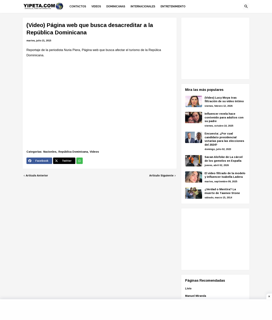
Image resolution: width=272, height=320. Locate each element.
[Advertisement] (217, 47)
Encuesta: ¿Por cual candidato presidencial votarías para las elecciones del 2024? (224, 139)
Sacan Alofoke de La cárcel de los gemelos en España (224, 158)
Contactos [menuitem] (78, 6)
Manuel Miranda (195, 295)
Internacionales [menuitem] (143, 6)
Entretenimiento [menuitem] (173, 6)
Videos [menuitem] (96, 6)
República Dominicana (73, 151)
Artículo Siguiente (161, 175)
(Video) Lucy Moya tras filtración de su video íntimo (224, 99)
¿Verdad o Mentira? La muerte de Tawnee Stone (222, 191)
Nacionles (49, 151)
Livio (188, 288)
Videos (94, 151)
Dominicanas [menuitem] (115, 6)
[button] (246, 6)
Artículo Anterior (37, 175)
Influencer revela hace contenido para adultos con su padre (224, 117)
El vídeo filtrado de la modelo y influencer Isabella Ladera (225, 175)
